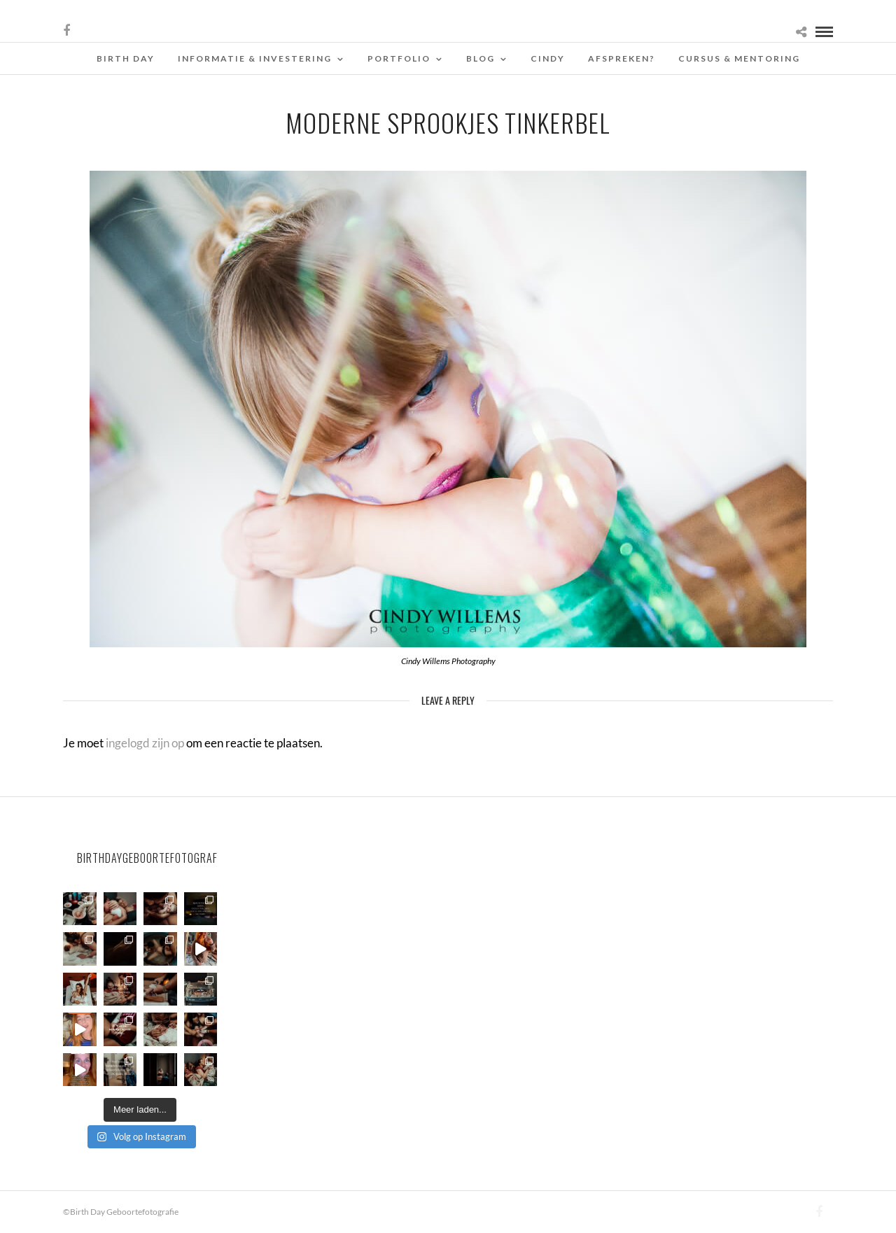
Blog (480, 58)
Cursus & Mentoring (739, 58)
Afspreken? (621, 58)
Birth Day (126, 58)
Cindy (548, 58)
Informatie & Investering (255, 58)
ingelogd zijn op (145, 742)
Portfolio (399, 58)
